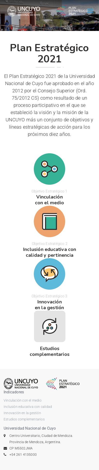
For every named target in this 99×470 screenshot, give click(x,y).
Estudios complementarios (24, 419)
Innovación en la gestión (22, 413)
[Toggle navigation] (90, 11)
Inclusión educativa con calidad (28, 407)
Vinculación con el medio (23, 400)
